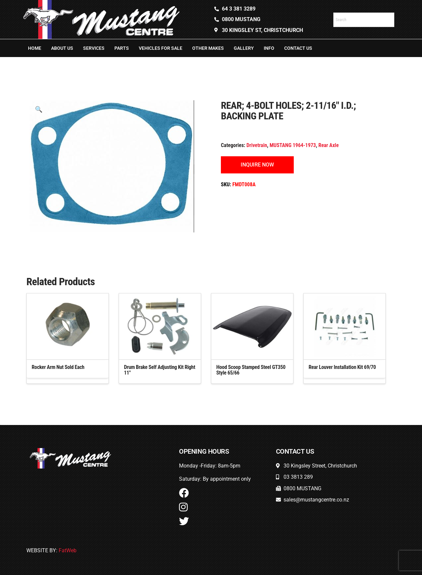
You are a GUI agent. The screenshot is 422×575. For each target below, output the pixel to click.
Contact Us (298, 48)
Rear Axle (328, 145)
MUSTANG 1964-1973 (293, 145)
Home (34, 48)
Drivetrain (257, 145)
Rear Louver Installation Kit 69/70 (342, 367)
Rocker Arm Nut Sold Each (58, 367)
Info (269, 48)
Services (94, 48)
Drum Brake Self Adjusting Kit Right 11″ (159, 370)
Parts (121, 48)
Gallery (244, 48)
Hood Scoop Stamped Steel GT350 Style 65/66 (251, 370)
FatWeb (67, 550)
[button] (39, 109)
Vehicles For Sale (160, 48)
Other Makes (208, 48)
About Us (62, 48)
